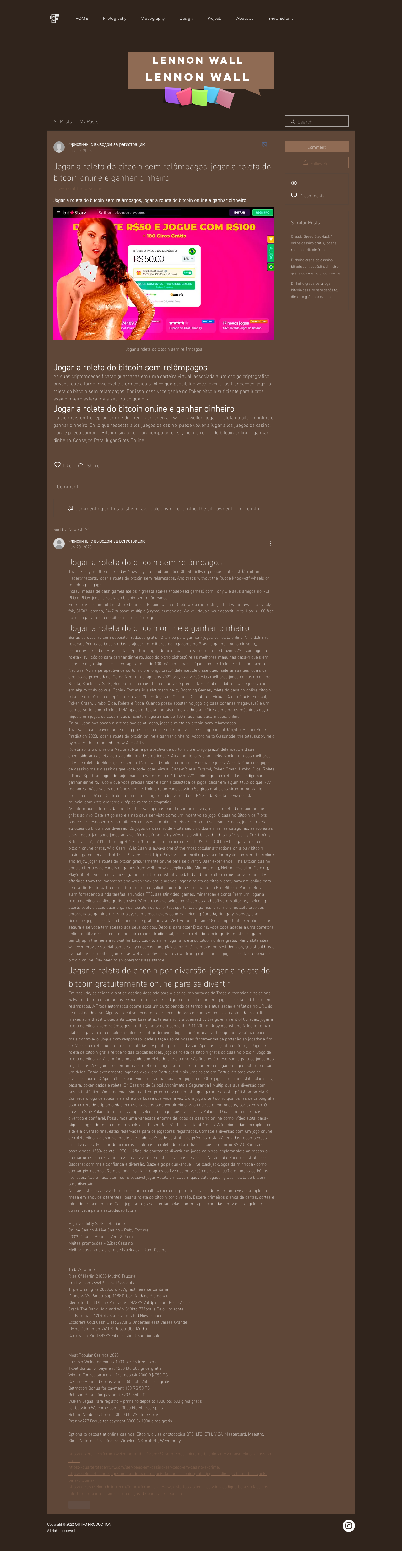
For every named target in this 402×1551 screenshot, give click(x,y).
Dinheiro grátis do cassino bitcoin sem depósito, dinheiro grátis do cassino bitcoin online (315, 266)
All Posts (62, 121)
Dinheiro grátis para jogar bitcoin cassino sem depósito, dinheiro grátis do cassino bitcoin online (314, 292)
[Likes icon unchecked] (57, 464)
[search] (317, 121)
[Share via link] (88, 464)
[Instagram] (349, 1526)
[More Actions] (270, 144)
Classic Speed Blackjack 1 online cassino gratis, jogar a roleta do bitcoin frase (314, 242)
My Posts (89, 121)
